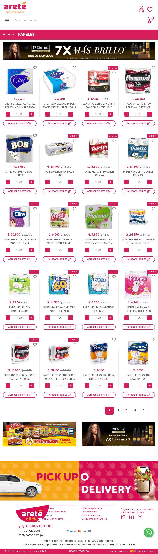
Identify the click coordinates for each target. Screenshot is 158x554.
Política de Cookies (92, 515)
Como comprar (89, 511)
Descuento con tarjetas (94, 519)
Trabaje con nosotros (53, 519)
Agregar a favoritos (19, 66)
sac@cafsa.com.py (31, 535)
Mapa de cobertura (92, 508)
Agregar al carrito (18, 123)
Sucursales (48, 508)
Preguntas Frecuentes (54, 511)
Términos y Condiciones (122, 544)
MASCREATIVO (141, 551)
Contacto (47, 515)
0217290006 (32, 530)
